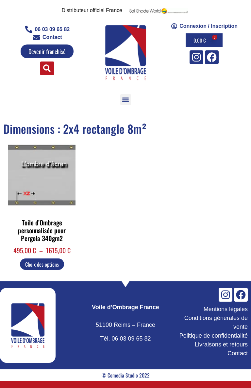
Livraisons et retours (221, 344)
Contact (237, 353)
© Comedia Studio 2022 (126, 375)
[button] (47, 68)
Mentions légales (226, 309)
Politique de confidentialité (213, 335)
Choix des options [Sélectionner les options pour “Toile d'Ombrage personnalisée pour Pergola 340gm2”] (42, 264)
